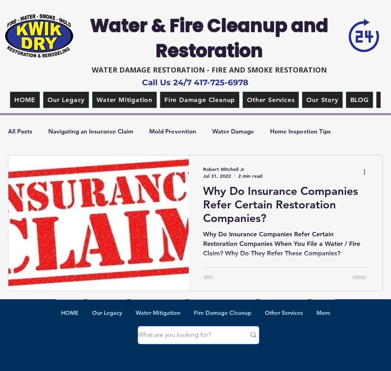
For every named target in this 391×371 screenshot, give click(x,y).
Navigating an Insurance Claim (90, 131)
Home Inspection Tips (300, 131)
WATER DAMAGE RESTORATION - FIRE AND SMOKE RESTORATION (209, 70)
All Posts (20, 131)
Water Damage (233, 131)
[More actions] (367, 172)
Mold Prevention (172, 131)
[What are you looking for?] (186, 335)
